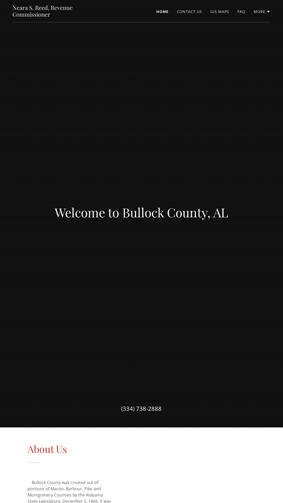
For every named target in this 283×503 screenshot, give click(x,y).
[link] (57, 15)
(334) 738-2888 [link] (141, 408)
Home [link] (162, 11)
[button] (262, 12)
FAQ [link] (241, 11)
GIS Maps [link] (219, 11)
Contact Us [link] (189, 11)
